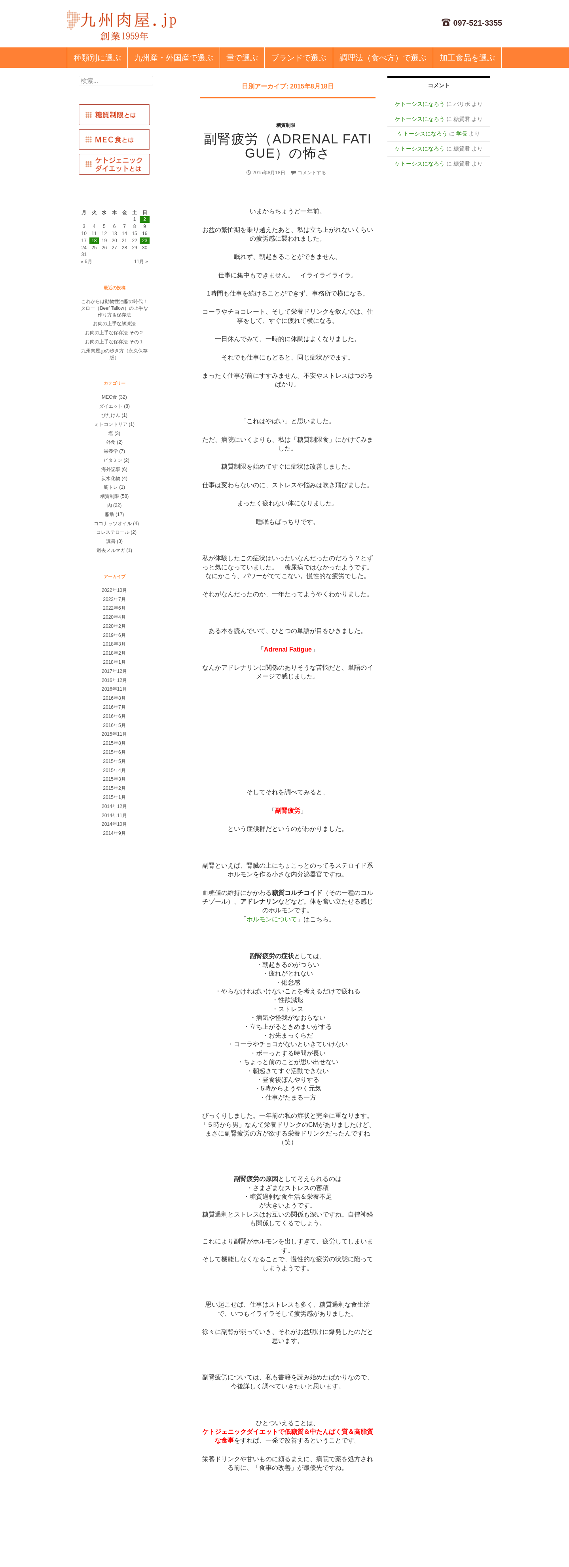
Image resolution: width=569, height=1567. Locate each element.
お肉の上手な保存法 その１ (114, 342)
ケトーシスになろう (420, 104)
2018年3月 (114, 644)
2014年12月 (114, 806)
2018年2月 (114, 653)
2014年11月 (114, 815)
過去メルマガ (111, 550)
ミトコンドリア (110, 424)
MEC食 (109, 397)
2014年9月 (114, 833)
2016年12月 (114, 680)
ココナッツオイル (113, 523)
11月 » (141, 261)
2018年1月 (114, 662)
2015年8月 (114, 743)
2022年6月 (114, 608)
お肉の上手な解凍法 (114, 323)
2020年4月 (114, 617)
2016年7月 (114, 707)
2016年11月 (114, 689)
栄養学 (111, 451)
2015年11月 (114, 734)
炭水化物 (110, 478)
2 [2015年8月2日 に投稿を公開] (144, 219)
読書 (111, 541)
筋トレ (111, 487)
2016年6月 (114, 716)
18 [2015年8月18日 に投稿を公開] (94, 240)
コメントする (312, 172)
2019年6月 (114, 635)
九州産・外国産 (173, 57)
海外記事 (110, 469)
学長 (461, 133)
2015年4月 (114, 770)
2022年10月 (114, 590)
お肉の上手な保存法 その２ (114, 332)
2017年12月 (114, 671)
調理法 (383, 57)
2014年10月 (114, 824)
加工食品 (467, 57)
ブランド (298, 57)
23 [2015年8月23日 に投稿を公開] (144, 240)
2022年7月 (114, 599)
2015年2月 (114, 788)
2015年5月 (114, 761)
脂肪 (109, 514)
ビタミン (112, 460)
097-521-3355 (472, 23)
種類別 (97, 57)
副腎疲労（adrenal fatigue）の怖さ (288, 146)
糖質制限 (285, 125)
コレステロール (112, 532)
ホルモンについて (272, 919)
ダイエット (111, 406)
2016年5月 (114, 725)
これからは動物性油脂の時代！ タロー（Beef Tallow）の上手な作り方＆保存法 (116, 308)
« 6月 (86, 261)
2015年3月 (114, 779)
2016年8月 (114, 698)
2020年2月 (114, 626)
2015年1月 (114, 797)
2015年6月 (114, 752)
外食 (111, 442)
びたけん (110, 415)
